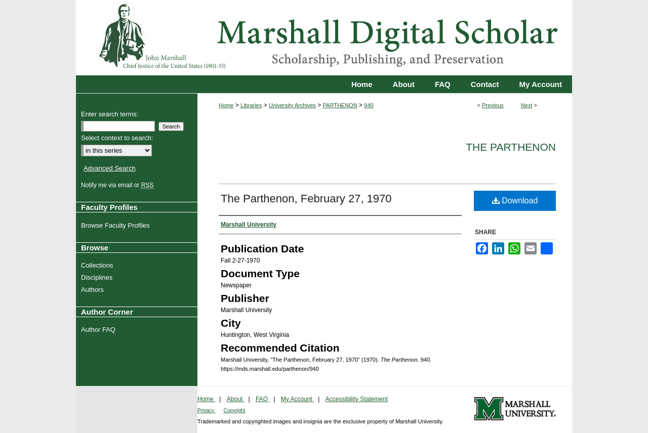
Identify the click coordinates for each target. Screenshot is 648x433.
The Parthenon (511, 147)
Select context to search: (117, 138)
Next (527, 105)
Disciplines (98, 277)
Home (226, 105)
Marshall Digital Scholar (324, 37)
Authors (94, 289)
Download (515, 200)
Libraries (251, 105)
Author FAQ (99, 329)
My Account (297, 399)
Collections (98, 265)
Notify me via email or (118, 185)
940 (368, 105)
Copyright (235, 410)
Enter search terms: (109, 114)
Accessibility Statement (357, 399)
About (236, 399)
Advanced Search (110, 168)
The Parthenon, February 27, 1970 (306, 198)
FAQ (262, 399)
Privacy (206, 410)
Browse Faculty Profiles (117, 225)
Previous (493, 105)
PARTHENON (340, 105)
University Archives (292, 105)
